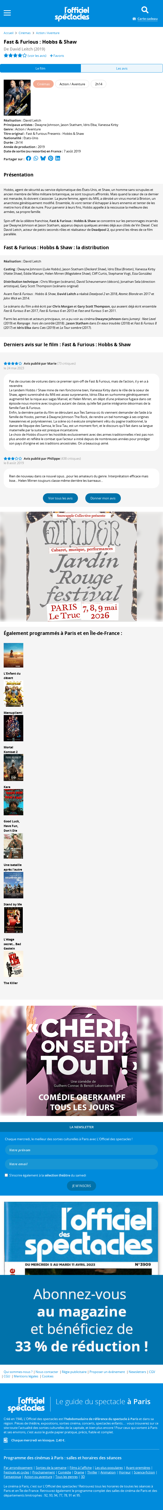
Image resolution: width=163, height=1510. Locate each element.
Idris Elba (90, 125)
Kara (7, 787)
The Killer (11, 983)
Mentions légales (26, 1376)
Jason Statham (71, 125)
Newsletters (137, 1372)
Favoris (57, 55)
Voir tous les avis (60, 498)
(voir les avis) (37, 55)
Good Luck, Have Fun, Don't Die (12, 826)
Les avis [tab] (121, 68)
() (39, 269)
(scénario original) (49, 286)
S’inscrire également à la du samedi (47, 1175)
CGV (152, 1372)
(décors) (97, 281)
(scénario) (57, 281)
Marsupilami (13, 713)
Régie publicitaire (74, 1372)
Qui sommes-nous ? (18, 1372)
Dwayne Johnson (47, 125)
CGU (7, 1376)
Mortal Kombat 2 (11, 749)
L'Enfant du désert (12, 675)
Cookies (47, 1376)
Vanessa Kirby (108, 125)
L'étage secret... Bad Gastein (12, 944)
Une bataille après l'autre (13, 867)
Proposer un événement (107, 1372)
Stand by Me (13, 904)
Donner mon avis (102, 498)
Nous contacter (47, 1372)
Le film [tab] (40, 68)
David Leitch (32, 120)
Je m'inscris (81, 1186)
